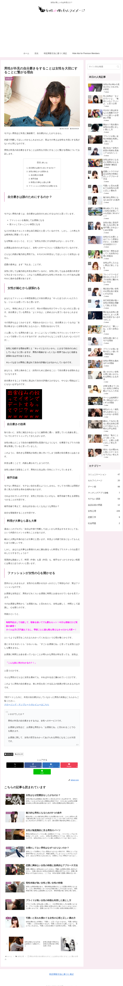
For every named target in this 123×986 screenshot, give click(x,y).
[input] (103, 66)
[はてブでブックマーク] (42, 765)
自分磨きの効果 (37, 175)
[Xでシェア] (17, 765)
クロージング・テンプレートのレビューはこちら (26, 705)
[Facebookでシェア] (29, 765)
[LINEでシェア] (67, 765)
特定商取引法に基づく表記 (61, 970)
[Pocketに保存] (55, 765)
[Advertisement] (61, 32)
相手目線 (34, 179)
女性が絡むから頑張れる (38, 171)
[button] (118, 66)
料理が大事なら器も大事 (41, 182)
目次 (39, 162)
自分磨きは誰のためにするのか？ (42, 168)
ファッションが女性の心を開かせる (43, 186)
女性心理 (9, 754)
